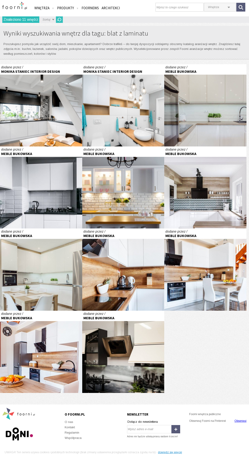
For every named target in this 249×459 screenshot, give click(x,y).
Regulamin (72, 432)
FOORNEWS (90, 8)
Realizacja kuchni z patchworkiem (41, 105)
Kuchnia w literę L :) (123, 269)
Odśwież (59, 19)
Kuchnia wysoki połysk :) (41, 187)
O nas (69, 422)
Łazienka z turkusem (123, 105)
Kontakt (70, 427)
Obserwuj (240, 421)
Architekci (111, 8)
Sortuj (46, 19)
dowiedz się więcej (170, 452)
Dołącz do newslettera (143, 421)
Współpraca (73, 438)
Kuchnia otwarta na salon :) (205, 105)
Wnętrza (44, 8)
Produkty (68, 8)
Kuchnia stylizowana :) (123, 187)
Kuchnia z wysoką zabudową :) (205, 187)
